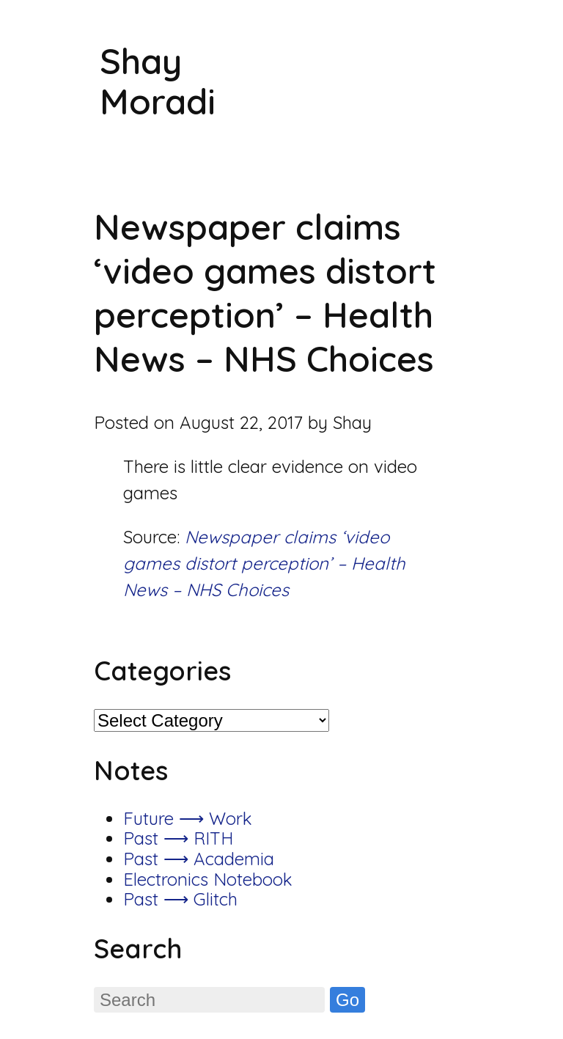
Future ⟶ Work (187, 818)
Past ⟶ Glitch (180, 899)
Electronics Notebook (207, 879)
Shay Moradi (158, 81)
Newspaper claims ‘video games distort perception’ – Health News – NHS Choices (264, 563)
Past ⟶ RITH (178, 838)
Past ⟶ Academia (198, 859)
